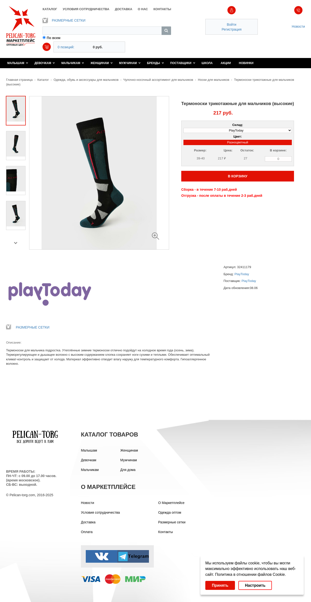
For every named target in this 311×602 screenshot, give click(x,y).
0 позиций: (66, 47)
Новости (298, 26)
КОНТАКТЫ (162, 9)
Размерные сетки (171, 522)
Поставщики (182, 63)
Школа (207, 63)
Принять (220, 585)
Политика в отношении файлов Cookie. (250, 574)
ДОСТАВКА (123, 9)
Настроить (255, 585)
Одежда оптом (169, 512)
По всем (53, 38)
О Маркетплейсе (171, 503)
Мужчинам (130, 63)
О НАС (143, 9)
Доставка (88, 522)
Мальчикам (72, 63)
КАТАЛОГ (50, 9)
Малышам (17, 63)
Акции (226, 63)
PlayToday (241, 274)
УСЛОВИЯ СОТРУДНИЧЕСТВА (86, 9)
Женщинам (101, 63)
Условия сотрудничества (100, 512)
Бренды (155, 63)
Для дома (128, 470)
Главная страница (19, 80)
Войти (231, 24)
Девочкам (45, 63)
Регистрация (232, 29)
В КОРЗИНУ (237, 176)
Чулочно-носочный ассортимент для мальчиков (158, 80)
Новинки (246, 63)
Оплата (87, 532)
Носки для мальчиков (213, 80)
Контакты (165, 532)
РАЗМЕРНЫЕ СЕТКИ (64, 20)
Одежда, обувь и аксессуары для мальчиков (86, 80)
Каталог (43, 80)
